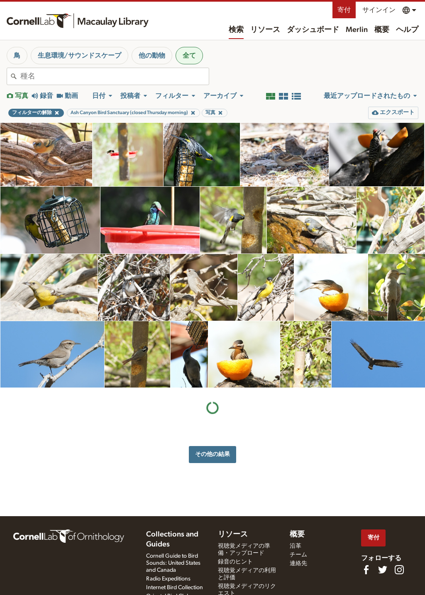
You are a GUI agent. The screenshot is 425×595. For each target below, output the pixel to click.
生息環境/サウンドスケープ (79, 55)
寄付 (344, 10)
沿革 (295, 546)
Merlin (357, 30)
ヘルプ (407, 30)
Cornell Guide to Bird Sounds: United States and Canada (173, 563)
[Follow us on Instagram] (399, 570)
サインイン (379, 10)
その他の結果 (212, 454)
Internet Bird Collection (174, 587)
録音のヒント (235, 562)
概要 (381, 30)
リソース (265, 30)
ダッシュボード (313, 30)
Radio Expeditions (168, 579)
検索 (236, 30)
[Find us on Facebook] (366, 570)
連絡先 (298, 563)
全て (189, 55)
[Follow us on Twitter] (383, 570)
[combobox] (114, 76)
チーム (298, 555)
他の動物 (152, 55)
